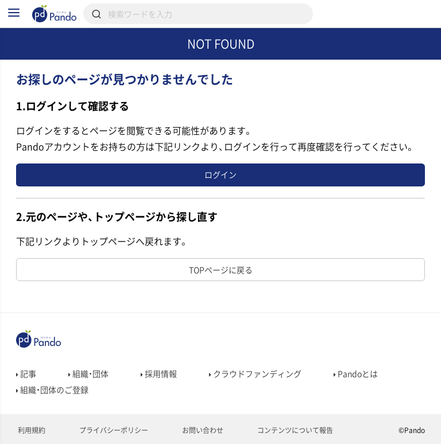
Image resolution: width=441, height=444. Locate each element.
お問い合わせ (201, 430)
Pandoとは (356, 373)
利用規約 (30, 430)
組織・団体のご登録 (52, 389)
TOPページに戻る (221, 269)
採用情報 (159, 373)
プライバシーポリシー (113, 430)
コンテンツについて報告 (294, 430)
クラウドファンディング (255, 373)
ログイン (220, 174)
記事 (26, 373)
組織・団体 (88, 373)
